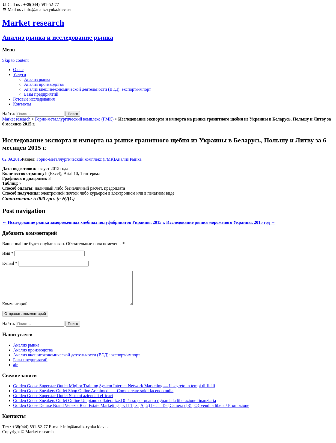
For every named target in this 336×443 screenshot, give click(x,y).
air (15, 371)
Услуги (19, 74)
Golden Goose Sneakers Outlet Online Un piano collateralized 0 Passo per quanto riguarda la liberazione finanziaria (114, 407)
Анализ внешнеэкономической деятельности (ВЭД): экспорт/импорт (87, 89)
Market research (16, 119)
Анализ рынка (37, 79)
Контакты (22, 104)
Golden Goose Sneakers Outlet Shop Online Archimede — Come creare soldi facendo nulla (93, 397)
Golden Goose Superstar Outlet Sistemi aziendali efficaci (63, 402)
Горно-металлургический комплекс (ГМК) (74, 119)
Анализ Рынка (128, 159)
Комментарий (15, 310)
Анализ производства (44, 84)
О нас (18, 69)
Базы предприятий (41, 94)
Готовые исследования (34, 99)
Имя (7, 253)
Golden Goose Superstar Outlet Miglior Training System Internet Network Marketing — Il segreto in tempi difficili (114, 392)
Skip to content (15, 60)
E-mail (9, 263)
